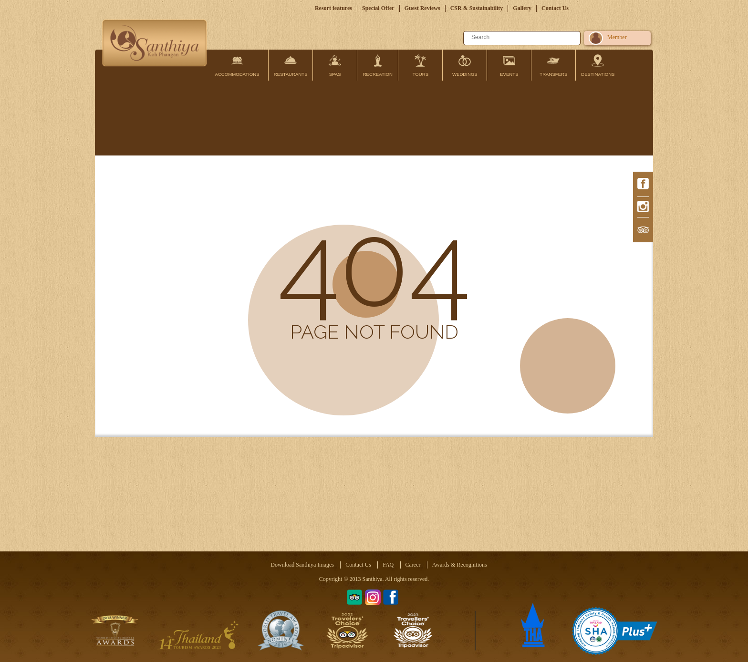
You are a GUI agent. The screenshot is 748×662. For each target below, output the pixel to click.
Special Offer (378, 8)
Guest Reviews (422, 8)
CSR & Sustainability (476, 8)
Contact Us (555, 8)
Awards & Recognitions (459, 564)
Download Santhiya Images (302, 564)
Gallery (522, 8)
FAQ (388, 564)
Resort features (333, 8)
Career (413, 564)
